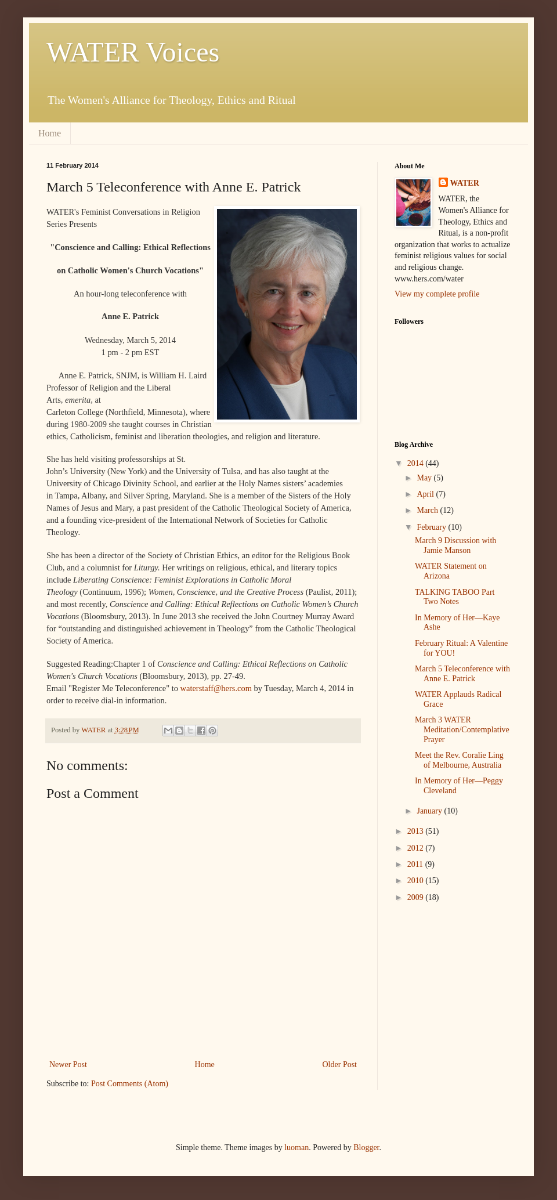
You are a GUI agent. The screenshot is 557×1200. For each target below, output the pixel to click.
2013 (416, 831)
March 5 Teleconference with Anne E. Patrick (462, 673)
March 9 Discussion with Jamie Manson (455, 545)
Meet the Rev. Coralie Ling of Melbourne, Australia (459, 760)
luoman (296, 1147)
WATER (464, 183)
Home (49, 133)
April (426, 494)
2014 (416, 463)
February (432, 527)
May (425, 478)
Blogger (366, 1147)
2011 (416, 864)
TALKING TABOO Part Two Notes (454, 597)
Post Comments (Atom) (129, 1083)
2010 (416, 880)
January (430, 811)
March (428, 510)
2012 (416, 848)
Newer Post (68, 1064)
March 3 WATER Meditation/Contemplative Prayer (462, 729)
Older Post (340, 1064)
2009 (416, 897)
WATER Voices (132, 52)
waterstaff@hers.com (216, 688)
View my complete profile (437, 294)
